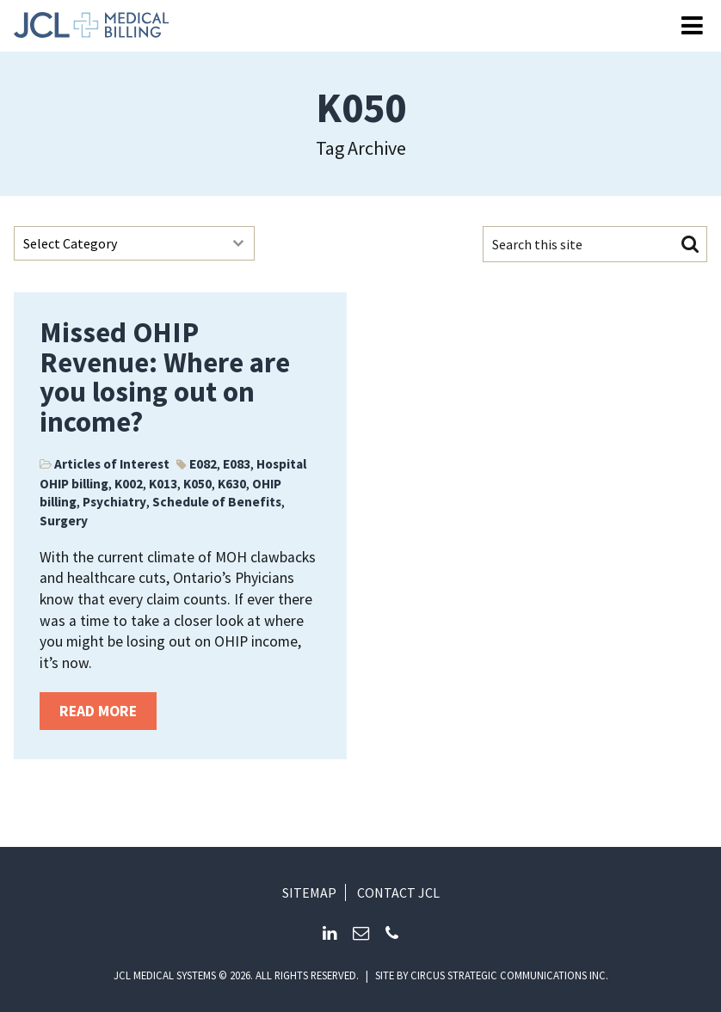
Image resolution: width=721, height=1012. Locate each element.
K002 (128, 483)
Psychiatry (114, 502)
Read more (98, 711)
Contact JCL (398, 892)
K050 (197, 483)
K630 (232, 483)
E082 (203, 464)
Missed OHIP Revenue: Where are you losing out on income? (165, 377)
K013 (163, 483)
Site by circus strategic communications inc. (491, 975)
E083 (236, 464)
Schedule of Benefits (216, 502)
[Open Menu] (692, 26)
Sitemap (309, 892)
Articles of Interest (111, 464)
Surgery (64, 520)
